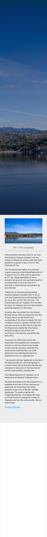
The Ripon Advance (12, 407)
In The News (29, 247)
